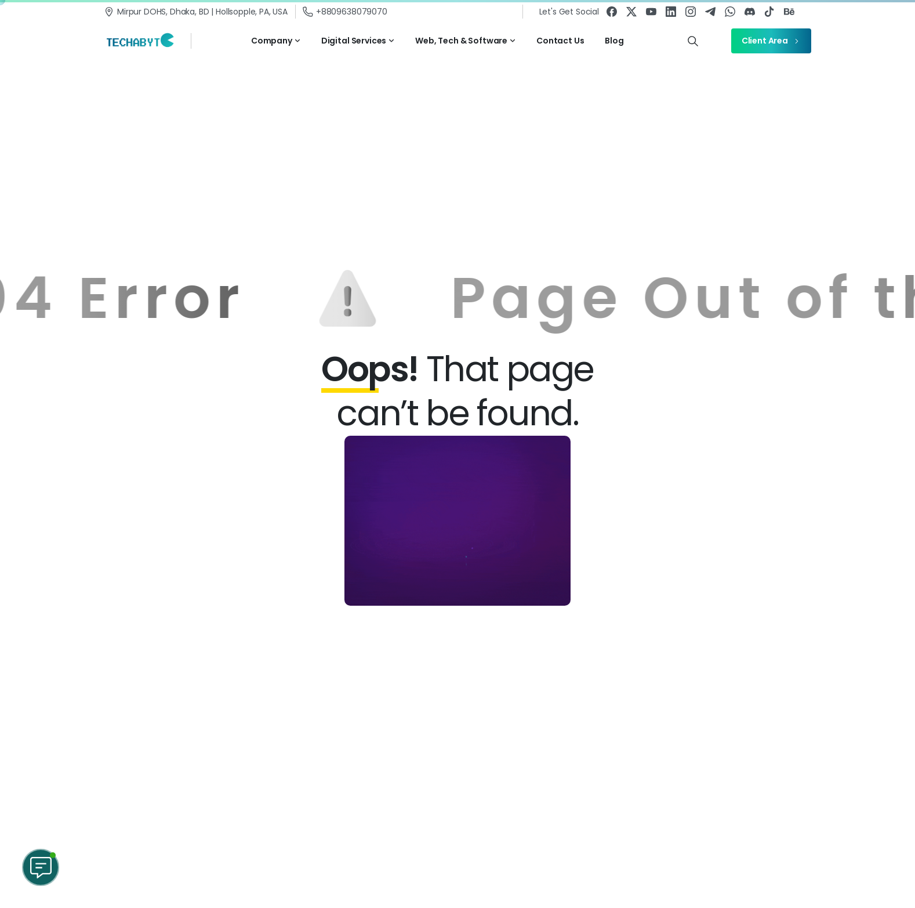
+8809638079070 (345, 11)
